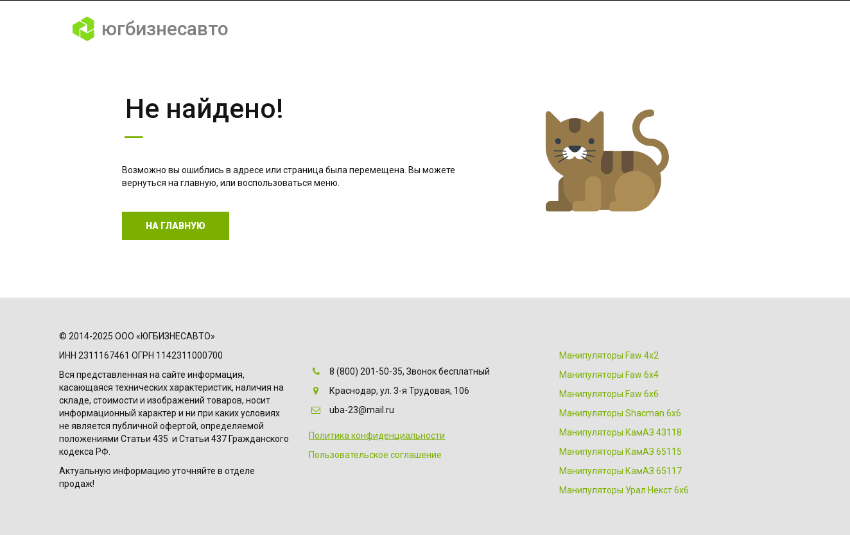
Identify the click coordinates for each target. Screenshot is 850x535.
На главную (175, 226)
